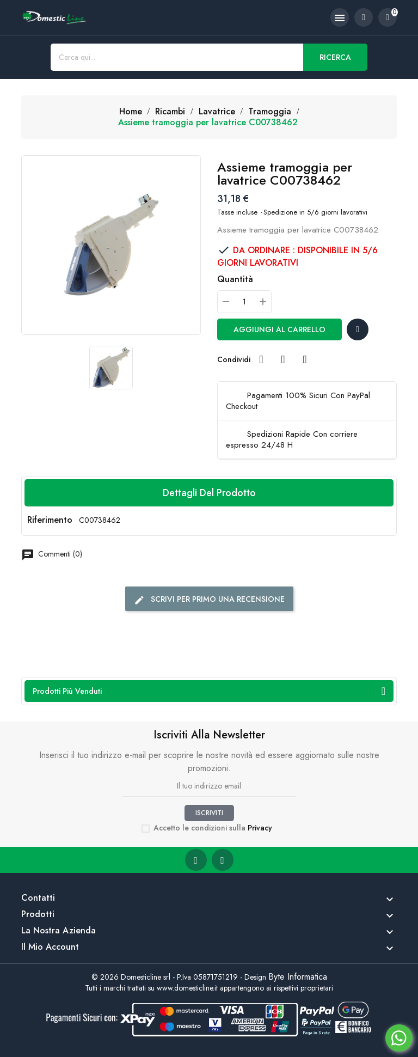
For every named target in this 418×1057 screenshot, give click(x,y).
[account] (363, 17)
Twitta (283, 359)
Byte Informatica (297, 976)
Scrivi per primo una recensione (209, 600)
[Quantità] (244, 302)
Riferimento (49, 520)
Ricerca (335, 57)
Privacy (260, 827)
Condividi (261, 359)
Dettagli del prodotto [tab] (209, 493)
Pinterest (305, 359)
